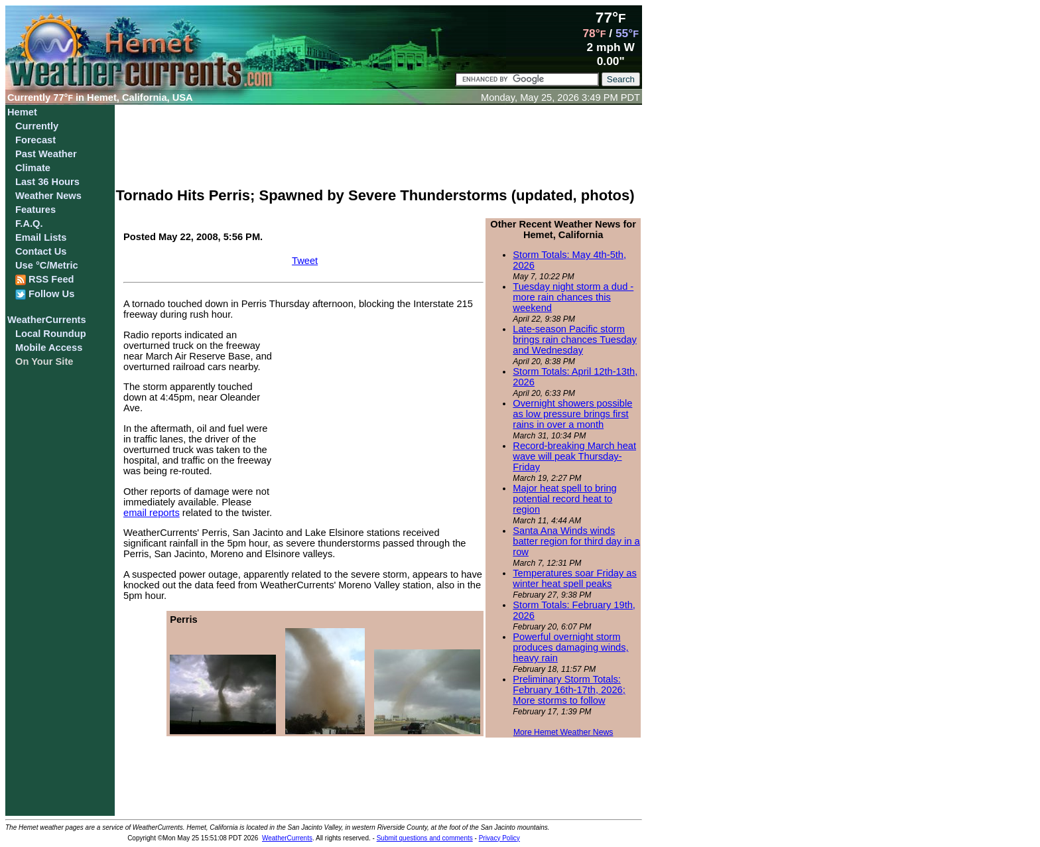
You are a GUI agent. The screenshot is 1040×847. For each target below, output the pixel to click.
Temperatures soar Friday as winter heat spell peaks (575, 578)
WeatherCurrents (46, 319)
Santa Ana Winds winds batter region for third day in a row (576, 541)
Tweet (305, 260)
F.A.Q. (29, 223)
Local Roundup (50, 333)
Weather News (48, 195)
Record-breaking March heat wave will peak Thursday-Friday (574, 456)
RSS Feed (44, 279)
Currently (36, 126)
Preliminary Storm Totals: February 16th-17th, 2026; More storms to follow (569, 690)
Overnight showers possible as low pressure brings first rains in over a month (572, 414)
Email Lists (40, 237)
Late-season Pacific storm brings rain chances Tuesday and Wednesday (575, 340)
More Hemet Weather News (563, 732)
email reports (151, 512)
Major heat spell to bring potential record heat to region (564, 499)
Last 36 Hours (47, 181)
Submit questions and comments (425, 838)
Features (35, 209)
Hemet (22, 112)
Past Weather (46, 154)
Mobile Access (48, 347)
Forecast (35, 140)
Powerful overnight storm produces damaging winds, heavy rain (570, 647)
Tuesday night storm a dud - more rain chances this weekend (573, 297)
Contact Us (40, 251)
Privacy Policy (499, 838)
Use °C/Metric (46, 265)
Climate (32, 168)
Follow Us (44, 294)
